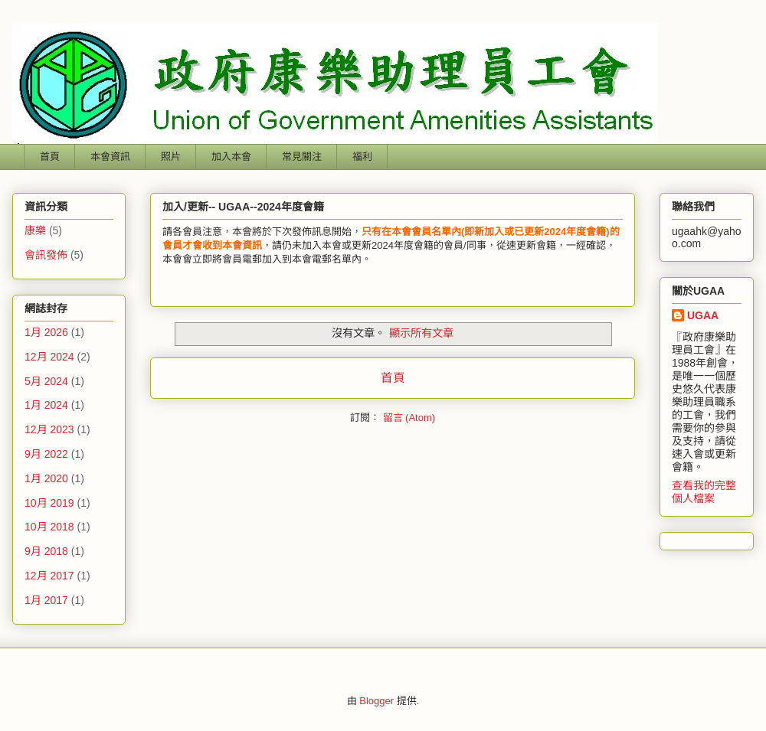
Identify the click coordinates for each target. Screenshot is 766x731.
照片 (171, 156)
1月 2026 (46, 332)
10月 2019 (49, 503)
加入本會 (231, 156)
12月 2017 (49, 575)
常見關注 (302, 156)
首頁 (50, 156)
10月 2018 (49, 527)
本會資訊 (110, 156)
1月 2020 (46, 478)
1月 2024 (46, 405)
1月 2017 (46, 600)
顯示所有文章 (421, 333)
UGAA (703, 315)
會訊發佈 (46, 255)
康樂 (35, 230)
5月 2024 (46, 381)
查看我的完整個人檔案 (704, 491)
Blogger (376, 701)
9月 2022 (46, 454)
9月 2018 (46, 551)
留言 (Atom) (409, 417)
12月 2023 (49, 429)
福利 (362, 156)
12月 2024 (49, 357)
